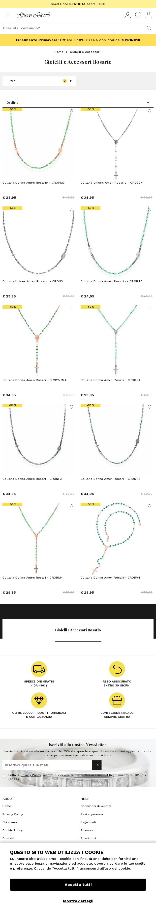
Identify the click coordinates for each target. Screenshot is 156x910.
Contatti (8, 838)
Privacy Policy (31, 775)
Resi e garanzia (92, 814)
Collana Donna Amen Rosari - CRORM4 (32, 577)
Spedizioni (88, 838)
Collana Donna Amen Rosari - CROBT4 (111, 380)
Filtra (39, 81)
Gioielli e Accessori (85, 52)
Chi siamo (9, 822)
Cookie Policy (12, 830)
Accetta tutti (78, 884)
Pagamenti (88, 822)
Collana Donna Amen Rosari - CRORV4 (110, 577)
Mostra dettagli (78, 901)
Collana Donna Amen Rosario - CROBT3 (112, 281)
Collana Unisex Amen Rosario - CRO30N (112, 182)
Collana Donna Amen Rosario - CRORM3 (33, 182)
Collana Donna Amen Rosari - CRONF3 (32, 479)
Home (59, 52)
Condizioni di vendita (96, 806)
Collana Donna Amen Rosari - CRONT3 (111, 479)
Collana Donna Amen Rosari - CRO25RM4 (34, 380)
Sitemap (87, 830)
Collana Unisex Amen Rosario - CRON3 (32, 281)
